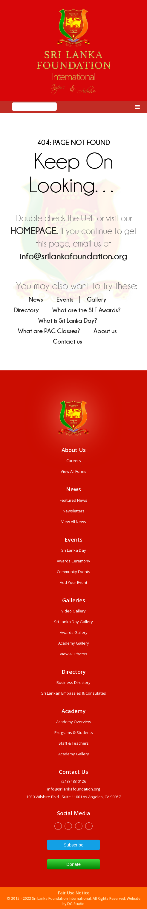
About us (105, 331)
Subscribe (74, 844)
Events (65, 299)
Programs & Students (73, 732)
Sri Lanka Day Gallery (73, 621)
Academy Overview (73, 721)
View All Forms (73, 471)
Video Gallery (73, 611)
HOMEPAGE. (34, 230)
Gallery (96, 299)
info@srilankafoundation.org (73, 256)
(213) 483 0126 (73, 781)
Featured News (73, 500)
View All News (73, 521)
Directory (26, 310)
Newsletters (74, 511)
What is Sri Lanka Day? (67, 320)
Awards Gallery (74, 632)
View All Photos (73, 654)
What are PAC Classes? (49, 331)
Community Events (73, 571)
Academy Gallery (73, 643)
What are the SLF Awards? (86, 310)
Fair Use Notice (73, 893)
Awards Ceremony (73, 561)
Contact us (67, 341)
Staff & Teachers (74, 743)
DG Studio (76, 903)
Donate (73, 864)
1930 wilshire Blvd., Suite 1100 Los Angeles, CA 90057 (73, 796)
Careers (73, 460)
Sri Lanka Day (73, 550)
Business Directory (73, 682)
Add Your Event (73, 582)
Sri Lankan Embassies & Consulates (73, 693)
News (36, 299)
